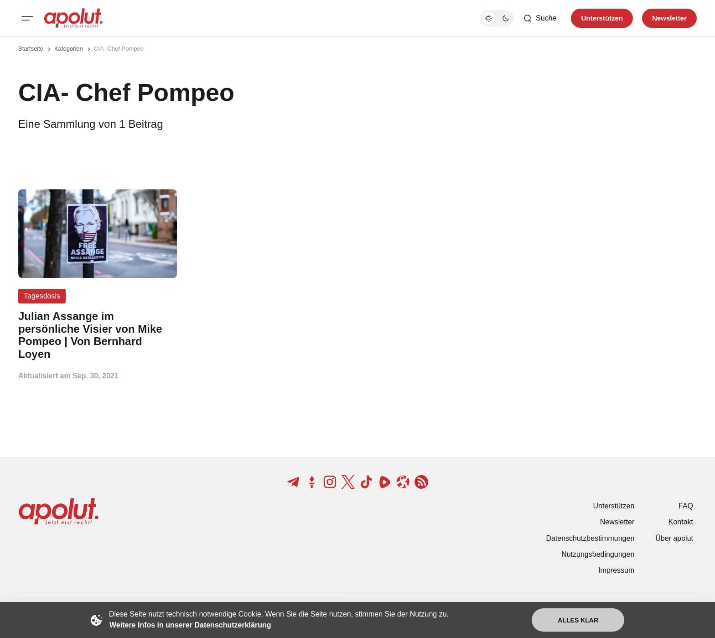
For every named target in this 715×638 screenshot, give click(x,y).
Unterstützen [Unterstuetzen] (602, 18)
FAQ (686, 506)
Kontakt (680, 522)
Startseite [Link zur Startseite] (30, 48)
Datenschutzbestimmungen (590, 538)
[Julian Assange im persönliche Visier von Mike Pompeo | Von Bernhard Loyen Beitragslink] (97, 335)
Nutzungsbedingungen (597, 554)
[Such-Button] (539, 18)
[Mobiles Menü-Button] (27, 18)
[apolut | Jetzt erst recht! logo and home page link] (73, 18)
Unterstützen (614, 506)
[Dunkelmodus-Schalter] (497, 18)
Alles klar (578, 620)
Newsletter (617, 522)
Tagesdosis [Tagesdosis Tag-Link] (42, 296)
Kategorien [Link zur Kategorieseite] (68, 48)
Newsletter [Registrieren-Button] (669, 18)
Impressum (616, 570)
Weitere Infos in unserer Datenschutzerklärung (190, 625)
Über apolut (674, 538)
